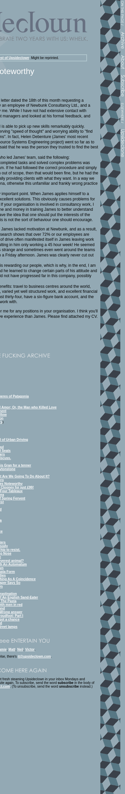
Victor (30, 649)
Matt (12, 649)
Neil (20, 649)
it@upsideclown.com (34, 656)
